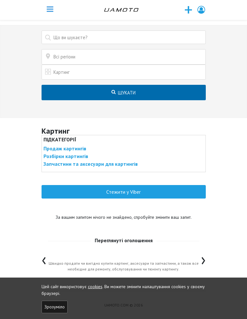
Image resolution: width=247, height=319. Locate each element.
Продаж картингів (64, 148)
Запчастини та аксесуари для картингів (90, 164)
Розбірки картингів (65, 156)
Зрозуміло (54, 307)
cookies (95, 286)
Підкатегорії (59, 139)
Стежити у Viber (123, 192)
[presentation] (44, 259)
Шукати (123, 93)
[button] (201, 10)
